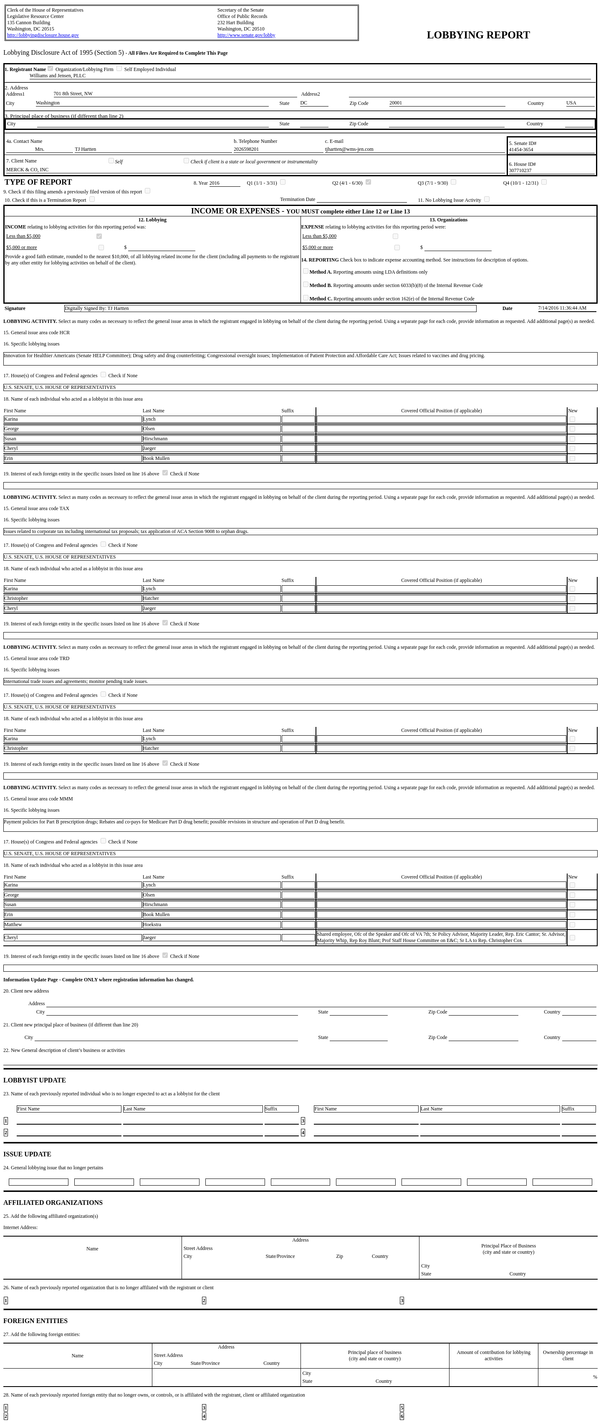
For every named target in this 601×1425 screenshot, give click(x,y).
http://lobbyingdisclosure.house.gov (43, 35)
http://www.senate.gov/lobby (246, 35)
